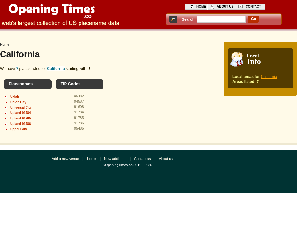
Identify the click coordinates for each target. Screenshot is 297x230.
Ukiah (14, 96)
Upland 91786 (20, 124)
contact (253, 6)
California (269, 76)
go (253, 19)
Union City (18, 102)
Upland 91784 (20, 113)
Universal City (21, 107)
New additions (115, 159)
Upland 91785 (20, 118)
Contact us (142, 159)
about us (225, 6)
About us (165, 159)
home (201, 6)
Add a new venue (65, 159)
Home (4, 44)
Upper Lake (18, 129)
